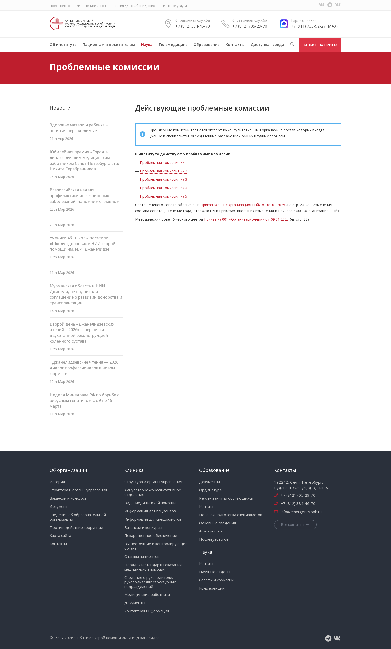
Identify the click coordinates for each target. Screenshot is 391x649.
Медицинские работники (147, 594)
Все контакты (295, 524)
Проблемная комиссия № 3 (163, 179)
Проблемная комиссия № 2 (163, 171)
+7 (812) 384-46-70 (192, 26)
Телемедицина (173, 44)
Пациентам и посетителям (109, 44)
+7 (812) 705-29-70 (249, 26)
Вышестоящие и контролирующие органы (156, 546)
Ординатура (210, 489)
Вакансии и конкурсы (68, 498)
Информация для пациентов (150, 510)
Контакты (235, 44)
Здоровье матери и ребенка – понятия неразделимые (79, 127)
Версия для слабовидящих (134, 5)
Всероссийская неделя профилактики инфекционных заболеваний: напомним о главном (84, 195)
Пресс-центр (60, 5)
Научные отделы (214, 571)
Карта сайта (60, 535)
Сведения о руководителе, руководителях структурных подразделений (150, 582)
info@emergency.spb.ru (301, 511)
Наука (147, 44)
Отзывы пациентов (141, 556)
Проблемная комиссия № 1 (163, 162)
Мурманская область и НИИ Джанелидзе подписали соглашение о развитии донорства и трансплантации (86, 294)
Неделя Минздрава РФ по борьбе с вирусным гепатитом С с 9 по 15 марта (84, 400)
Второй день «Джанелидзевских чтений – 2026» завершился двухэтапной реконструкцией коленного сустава (82, 332)
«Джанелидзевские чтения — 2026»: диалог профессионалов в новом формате (85, 367)
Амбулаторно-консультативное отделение (152, 492)
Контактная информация (146, 610)
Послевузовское (214, 539)
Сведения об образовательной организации (78, 517)
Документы (60, 506)
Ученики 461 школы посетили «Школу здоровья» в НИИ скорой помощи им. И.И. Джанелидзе (82, 243)
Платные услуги (174, 5)
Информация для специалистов (152, 519)
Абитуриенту (211, 531)
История (57, 481)
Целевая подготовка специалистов (230, 514)
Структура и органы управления (78, 489)
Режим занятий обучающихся (226, 498)
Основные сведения (217, 522)
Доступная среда (267, 44)
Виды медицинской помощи (150, 502)
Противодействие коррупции (76, 527)
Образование (207, 44)
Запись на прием (320, 45)
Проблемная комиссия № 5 (163, 196)
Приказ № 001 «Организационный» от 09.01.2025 (243, 204)
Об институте (63, 44)
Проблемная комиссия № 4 (163, 187)
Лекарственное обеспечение (150, 535)
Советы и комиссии (216, 579)
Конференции (212, 588)
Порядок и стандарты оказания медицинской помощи (153, 567)
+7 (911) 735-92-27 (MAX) (314, 26)
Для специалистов (91, 5)
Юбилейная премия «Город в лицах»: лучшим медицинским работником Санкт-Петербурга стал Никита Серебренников (85, 160)
